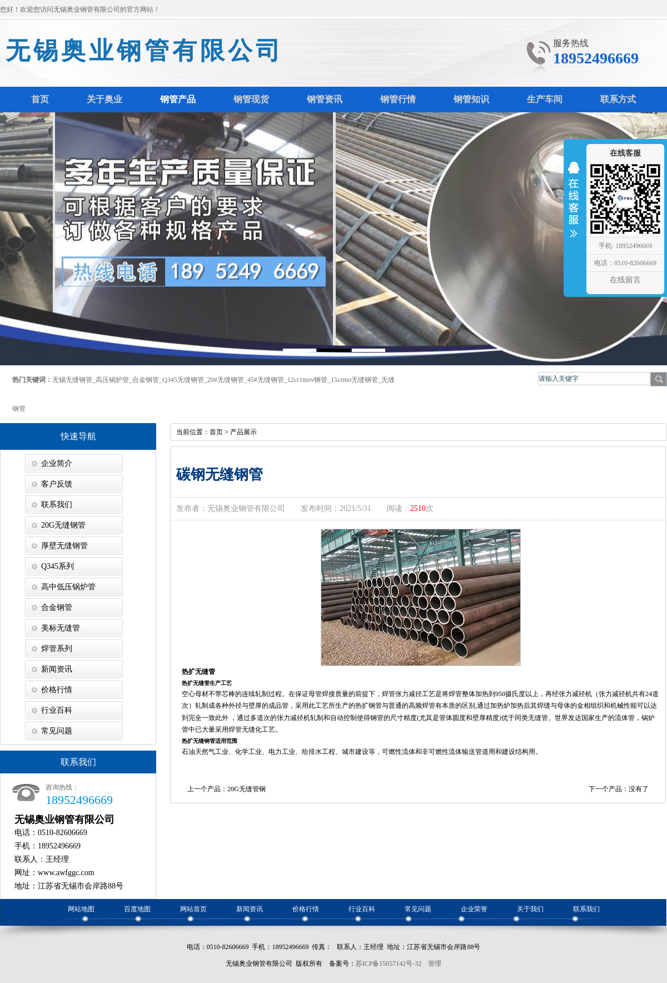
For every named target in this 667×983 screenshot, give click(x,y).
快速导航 (78, 436)
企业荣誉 (474, 909)
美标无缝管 (60, 628)
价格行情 (56, 690)
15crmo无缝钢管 (354, 380)
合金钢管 (145, 380)
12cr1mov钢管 (307, 380)
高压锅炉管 (112, 380)
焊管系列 (56, 648)
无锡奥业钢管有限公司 (144, 50)
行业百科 (56, 710)
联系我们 (56, 504)
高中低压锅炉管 (68, 587)
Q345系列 (57, 566)
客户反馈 (56, 484)
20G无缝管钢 (246, 789)
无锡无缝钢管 (72, 380)
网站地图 (81, 909)
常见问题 (56, 731)
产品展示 (243, 432)
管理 (434, 963)
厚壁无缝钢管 (64, 546)
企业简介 (56, 463)
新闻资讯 (56, 669)
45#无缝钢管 (265, 380)
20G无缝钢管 (63, 525)
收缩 (574, 207)
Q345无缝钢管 (183, 380)
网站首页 (193, 909)
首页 (216, 432)
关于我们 (530, 909)
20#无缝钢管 (225, 380)
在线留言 (625, 280)
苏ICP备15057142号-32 (389, 963)
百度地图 (137, 909)
